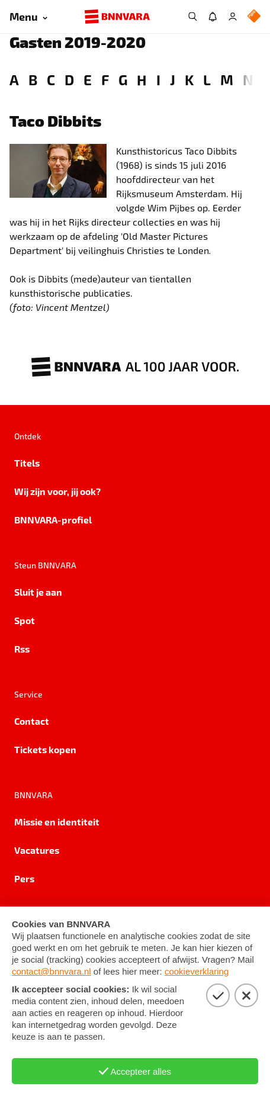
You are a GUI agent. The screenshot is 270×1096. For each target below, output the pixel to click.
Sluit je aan (38, 591)
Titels (27, 462)
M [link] (226, 79)
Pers (24, 878)
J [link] (172, 79)
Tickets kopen (45, 749)
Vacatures (36, 850)
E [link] (87, 79)
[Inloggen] (232, 16)
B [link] (32, 79)
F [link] (105, 79)
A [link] (14, 79)
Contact (31, 721)
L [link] (207, 79)
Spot (24, 620)
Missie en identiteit (56, 821)
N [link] (248, 79)
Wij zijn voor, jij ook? (57, 491)
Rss (22, 648)
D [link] (69, 79)
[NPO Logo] (254, 16)
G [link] (122, 79)
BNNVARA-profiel (53, 519)
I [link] (158, 79)
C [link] (51, 79)
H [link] (142, 79)
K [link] (189, 79)
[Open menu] (28, 16)
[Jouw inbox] (212, 16)
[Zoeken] (192, 16)
